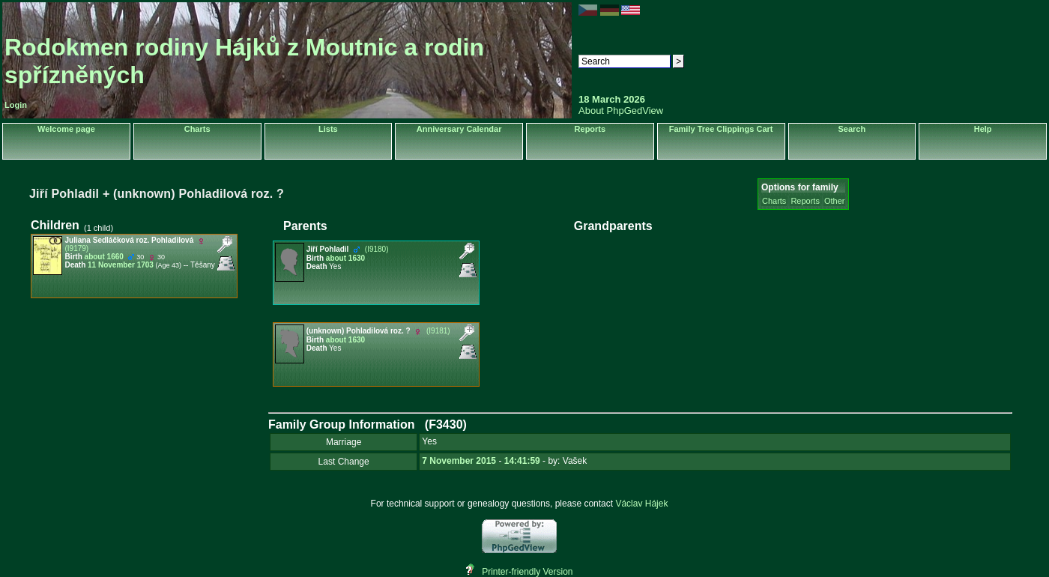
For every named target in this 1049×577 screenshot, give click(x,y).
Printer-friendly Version (527, 572)
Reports (590, 128)
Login (15, 104)
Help (983, 128)
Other (834, 200)
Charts (197, 128)
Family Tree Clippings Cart (721, 128)
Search (852, 128)
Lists (328, 128)
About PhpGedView (620, 110)
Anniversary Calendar (459, 128)
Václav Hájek (641, 503)
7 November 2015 (459, 461)
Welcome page (66, 128)
